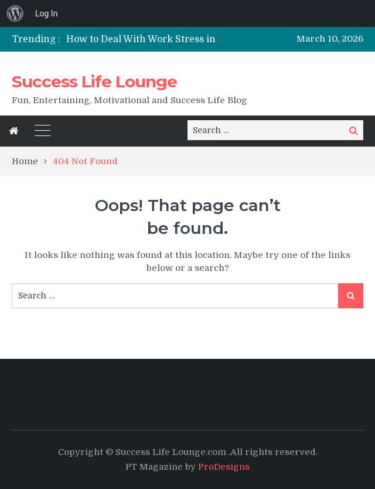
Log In (46, 13)
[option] (144, 39)
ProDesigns (224, 466)
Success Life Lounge (94, 81)
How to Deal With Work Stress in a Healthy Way (175, 39)
